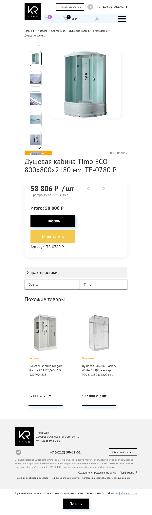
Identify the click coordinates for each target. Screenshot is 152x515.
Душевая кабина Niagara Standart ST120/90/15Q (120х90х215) (39, 372)
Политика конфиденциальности (32, 477)
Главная (29, 31)
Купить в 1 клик (53, 237)
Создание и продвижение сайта (97, 472)
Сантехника (58, 31)
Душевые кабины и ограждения (88, 31)
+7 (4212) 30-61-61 (112, 7)
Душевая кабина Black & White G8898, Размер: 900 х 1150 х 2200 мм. (98, 370)
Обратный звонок (70, 7)
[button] (39, 45)
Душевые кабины (35, 35)
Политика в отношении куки (65, 477)
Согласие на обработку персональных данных (106, 477)
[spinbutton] (96, 188)
